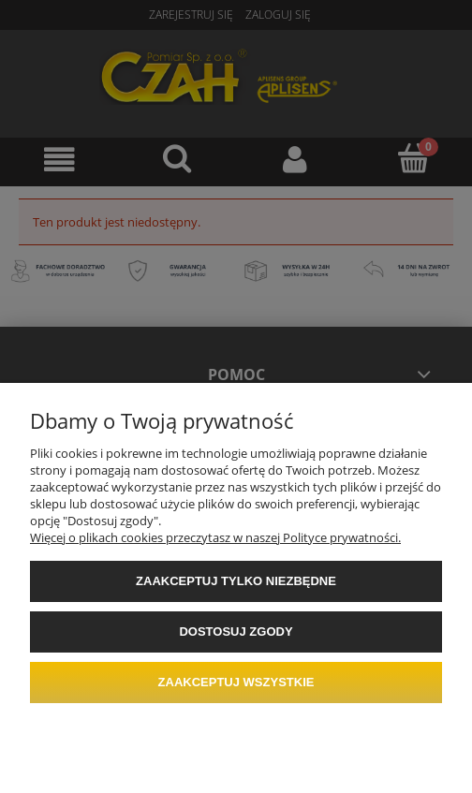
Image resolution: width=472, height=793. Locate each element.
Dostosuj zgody (235, 631)
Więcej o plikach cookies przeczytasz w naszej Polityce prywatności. (215, 537)
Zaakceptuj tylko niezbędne (236, 581)
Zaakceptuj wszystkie (236, 682)
